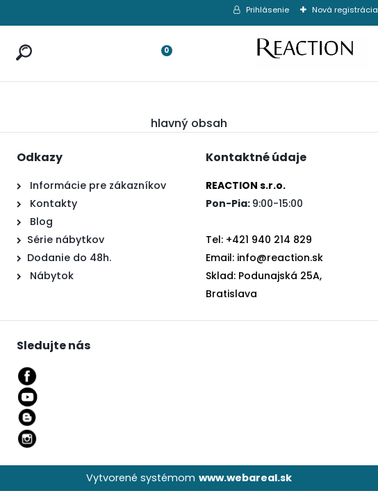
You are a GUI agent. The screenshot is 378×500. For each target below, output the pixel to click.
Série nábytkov (65, 240)
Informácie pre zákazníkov (96, 185)
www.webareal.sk (245, 478)
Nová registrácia (345, 9)
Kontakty (53, 203)
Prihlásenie (267, 9)
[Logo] (312, 53)
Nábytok (50, 276)
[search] (21, 39)
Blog (40, 221)
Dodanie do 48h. (69, 258)
